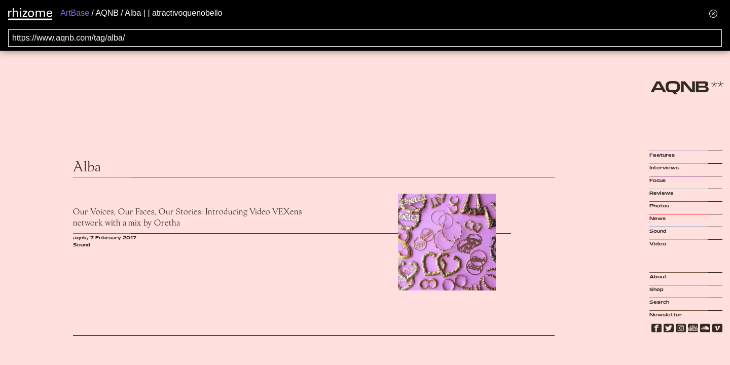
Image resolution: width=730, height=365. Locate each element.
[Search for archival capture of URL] (365, 38)
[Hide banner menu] (713, 13)
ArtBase (74, 13)
